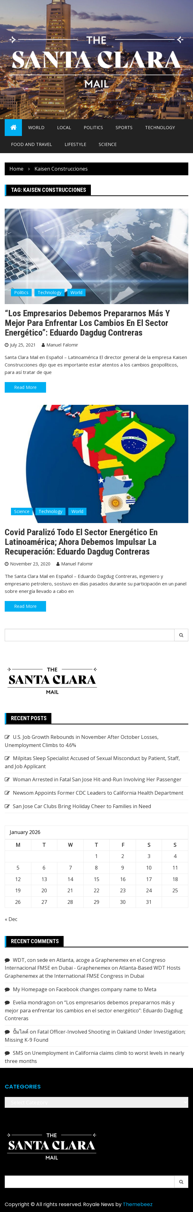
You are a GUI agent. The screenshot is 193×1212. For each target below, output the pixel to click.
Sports (124, 127)
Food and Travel (31, 144)
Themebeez (138, 1204)
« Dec (11, 919)
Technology (160, 127)
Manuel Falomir (62, 345)
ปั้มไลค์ (21, 1031)
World (36, 127)
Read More (25, 387)
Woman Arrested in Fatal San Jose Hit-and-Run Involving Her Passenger (97, 779)
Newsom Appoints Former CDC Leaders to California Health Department (98, 792)
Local (64, 127)
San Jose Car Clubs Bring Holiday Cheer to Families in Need (82, 806)
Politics (93, 127)
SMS (18, 1053)
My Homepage (30, 989)
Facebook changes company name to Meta (106, 989)
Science (108, 144)
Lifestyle (75, 144)
